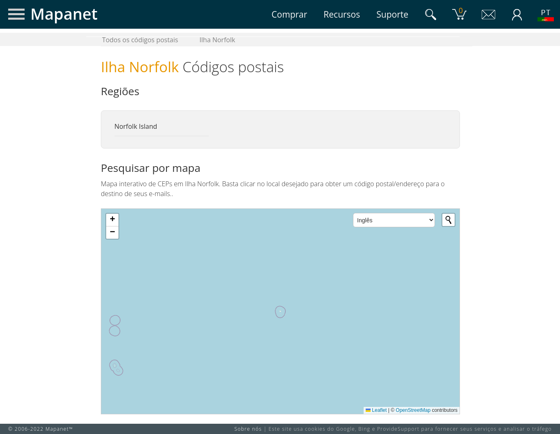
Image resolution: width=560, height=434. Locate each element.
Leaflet (376, 410)
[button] (112, 220)
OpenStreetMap (413, 410)
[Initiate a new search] (448, 220)
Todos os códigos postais (140, 39)
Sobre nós (248, 428)
